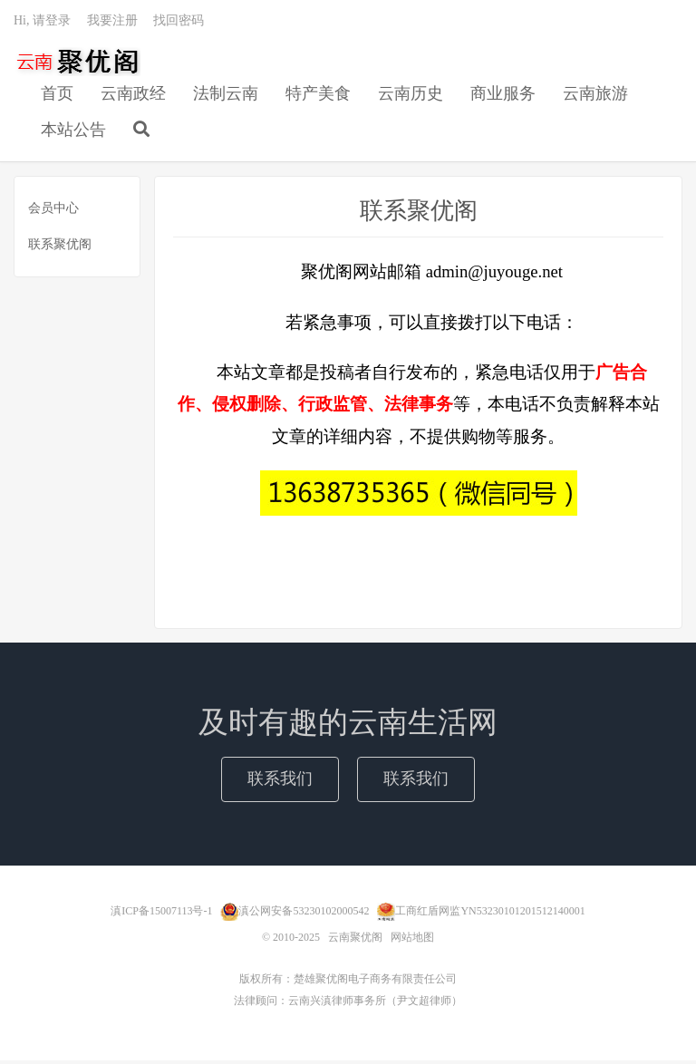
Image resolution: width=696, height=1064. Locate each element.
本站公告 (73, 132)
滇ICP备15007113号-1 (161, 913)
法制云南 (225, 96)
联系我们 (280, 782)
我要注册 (112, 23)
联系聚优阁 (60, 247)
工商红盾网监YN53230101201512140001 (490, 913)
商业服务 (503, 96)
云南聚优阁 (77, 64)
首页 (57, 96)
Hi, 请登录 (42, 23)
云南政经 (133, 96)
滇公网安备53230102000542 (303, 913)
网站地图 (412, 940)
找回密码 (178, 23)
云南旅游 (595, 96)
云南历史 (410, 96)
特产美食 (318, 96)
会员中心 (53, 211)
